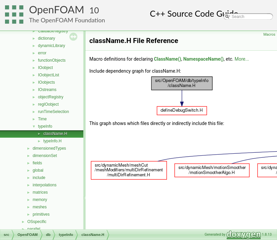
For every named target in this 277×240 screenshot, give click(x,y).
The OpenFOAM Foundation (67, 20)
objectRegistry (50, 97)
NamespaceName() (203, 59)
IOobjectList (48, 75)
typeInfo (45, 126)
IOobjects (46, 82)
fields (37, 163)
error (42, 53)
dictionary (46, 38)
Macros (269, 34)
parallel (33, 229)
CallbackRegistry (53, 31)
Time (42, 119)
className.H (55, 133)
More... (242, 59)
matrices (40, 192)
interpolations (44, 185)
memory (40, 199)
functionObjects (52, 60)
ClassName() (167, 59)
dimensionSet (45, 155)
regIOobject (48, 104)
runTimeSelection (53, 111)
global (38, 170)
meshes (40, 207)
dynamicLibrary (51, 45)
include (39, 177)
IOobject (45, 67)
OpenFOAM (56, 9)
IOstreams (47, 89)
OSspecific (36, 221)
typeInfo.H (52, 141)
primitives (41, 214)
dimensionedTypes (49, 148)
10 (94, 10)
